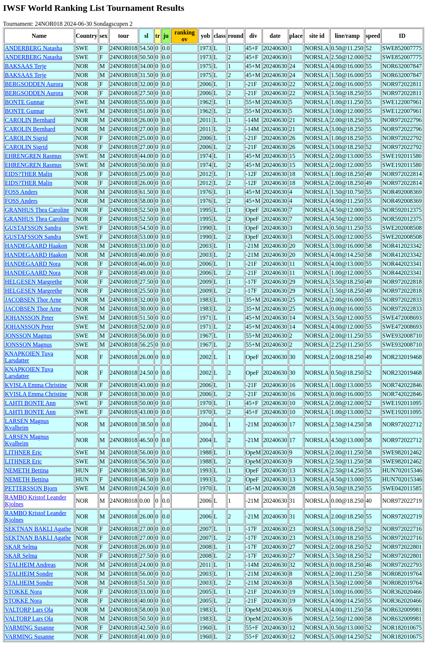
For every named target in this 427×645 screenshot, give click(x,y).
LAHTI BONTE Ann (30, 403)
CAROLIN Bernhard (30, 120)
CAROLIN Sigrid (26, 138)
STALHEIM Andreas (30, 565)
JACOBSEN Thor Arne (33, 299)
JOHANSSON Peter (29, 317)
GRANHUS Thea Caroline (37, 210)
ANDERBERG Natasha (33, 48)
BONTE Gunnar (24, 102)
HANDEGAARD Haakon (36, 246)
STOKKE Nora (23, 591)
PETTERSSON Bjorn (31, 488)
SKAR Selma (21, 547)
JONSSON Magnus (28, 335)
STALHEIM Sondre (29, 574)
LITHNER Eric (23, 452)
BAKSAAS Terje (25, 66)
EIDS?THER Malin (28, 174)
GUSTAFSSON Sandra (33, 228)
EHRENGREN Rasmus (33, 156)
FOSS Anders (21, 192)
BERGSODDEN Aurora (34, 84)
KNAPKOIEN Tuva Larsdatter (29, 356)
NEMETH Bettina (27, 470)
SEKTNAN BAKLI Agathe (38, 529)
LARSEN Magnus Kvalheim (27, 424)
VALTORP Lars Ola (29, 609)
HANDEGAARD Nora (33, 264)
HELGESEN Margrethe (33, 282)
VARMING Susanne (29, 627)
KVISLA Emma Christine (36, 385)
